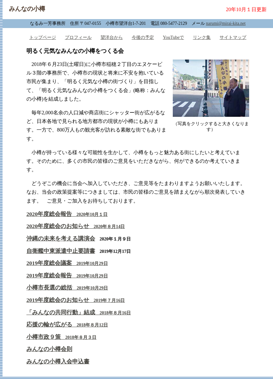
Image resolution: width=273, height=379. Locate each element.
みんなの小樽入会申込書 (57, 361)
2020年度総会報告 (67, 214)
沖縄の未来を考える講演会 (60, 238)
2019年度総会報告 (67, 275)
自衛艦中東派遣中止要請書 (60, 251)
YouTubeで (173, 37)
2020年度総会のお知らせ (75, 226)
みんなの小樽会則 (49, 349)
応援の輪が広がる (67, 324)
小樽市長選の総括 (67, 287)
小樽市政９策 (61, 337)
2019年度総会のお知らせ (75, 300)
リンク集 (202, 37)
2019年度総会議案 (67, 263)
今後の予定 (143, 37)
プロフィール (78, 37)
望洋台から (112, 37)
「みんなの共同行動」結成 (78, 312)
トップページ (42, 37)
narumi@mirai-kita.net (226, 23)
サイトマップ (233, 37)
